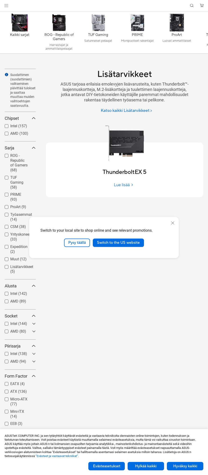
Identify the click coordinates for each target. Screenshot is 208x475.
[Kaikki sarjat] (19, 33)
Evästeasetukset (106, 466)
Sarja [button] (20, 147)
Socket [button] (20, 315)
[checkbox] (18, 163)
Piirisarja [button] (20, 346)
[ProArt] (176, 33)
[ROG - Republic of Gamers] (59, 33)
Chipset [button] (20, 118)
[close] (173, 223)
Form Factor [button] (20, 376)
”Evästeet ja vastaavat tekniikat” (57, 456)
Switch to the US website (118, 242)
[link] (104, 5)
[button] (6, 5)
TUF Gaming (16, 182)
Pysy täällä (77, 242)
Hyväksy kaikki (185, 466)
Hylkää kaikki (146, 466)
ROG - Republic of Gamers (19, 162)
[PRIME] (137, 33)
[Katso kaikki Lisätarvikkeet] (126, 111)
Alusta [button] (20, 285)
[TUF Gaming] (98, 33)
